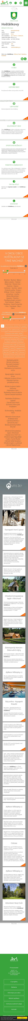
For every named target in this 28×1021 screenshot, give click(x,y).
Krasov (18, 290)
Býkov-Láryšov (9, 282)
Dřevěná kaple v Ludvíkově (13, 443)
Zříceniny (20, 341)
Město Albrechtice (12, 296)
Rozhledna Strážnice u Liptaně (12, 399)
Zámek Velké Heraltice (12, 441)
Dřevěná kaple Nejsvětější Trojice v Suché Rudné (12, 438)
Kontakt (14, 1009)
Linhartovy (9, 294)
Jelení (20, 288)
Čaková (17, 282)
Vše (3, 326)
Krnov (12, 34)
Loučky (16, 294)
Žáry (18, 306)
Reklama (14, 987)
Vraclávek (3, 55)
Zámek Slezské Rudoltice (13, 394)
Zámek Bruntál (12, 423)
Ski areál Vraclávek (12, 364)
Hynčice (14, 288)
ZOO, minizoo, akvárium (12, 326)
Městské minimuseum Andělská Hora (12, 418)
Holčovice (7, 288)
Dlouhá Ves (16, 284)
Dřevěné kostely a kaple (10, 345)
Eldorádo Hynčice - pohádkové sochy (13, 381)
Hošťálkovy (10, 24)
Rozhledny (23, 337)
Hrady (7, 341)
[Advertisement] (14, 235)
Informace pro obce (14, 993)
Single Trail (14, 352)
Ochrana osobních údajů (14, 1004)
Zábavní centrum (8, 356)
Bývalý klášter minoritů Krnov (12, 375)
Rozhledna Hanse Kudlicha (13, 392)
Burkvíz (13, 280)
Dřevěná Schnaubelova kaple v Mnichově (13, 432)
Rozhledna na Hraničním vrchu (13, 369)
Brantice (7, 280)
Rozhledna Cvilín (12, 390)
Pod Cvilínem (9, 302)
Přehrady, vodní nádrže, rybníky (14, 333)
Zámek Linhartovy (12, 362)
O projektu (14, 982)
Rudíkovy (7, 304)
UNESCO (4, 330)
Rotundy (21, 345)
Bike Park (6, 352)
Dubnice (9, 286)
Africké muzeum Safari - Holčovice (13, 387)
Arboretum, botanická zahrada (10, 337)
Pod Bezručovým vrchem (12, 300)
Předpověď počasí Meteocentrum (15, 1015)
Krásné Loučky (10, 290)
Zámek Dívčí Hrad (13, 403)
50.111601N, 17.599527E (17, 35)
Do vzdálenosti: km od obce (12, 266)
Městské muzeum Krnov (13, 378)
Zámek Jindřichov (13, 421)
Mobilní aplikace (14, 998)
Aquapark (23, 326)
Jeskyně (6, 348)
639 (12, 44)
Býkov (19, 280)
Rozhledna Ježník (12, 360)
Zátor (13, 308)
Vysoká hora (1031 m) (13, 435)
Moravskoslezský (15, 30)
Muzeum (22, 352)
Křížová (16, 54)
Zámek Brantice (12, 366)
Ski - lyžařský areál (14, 330)
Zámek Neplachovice (13, 445)
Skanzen (24, 330)
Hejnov (16, 286)
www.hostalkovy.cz (15, 47)
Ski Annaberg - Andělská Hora (13, 412)
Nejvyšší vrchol (20, 348)
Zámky (13, 341)
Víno (6, 306)
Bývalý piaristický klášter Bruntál (13, 426)
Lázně (12, 348)
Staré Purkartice (22, 54)
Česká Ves (8, 284)
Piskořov (16, 298)
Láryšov (18, 292)
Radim (17, 302)
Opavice (9, 298)
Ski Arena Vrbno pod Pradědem (13, 406)
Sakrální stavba (20, 356)
